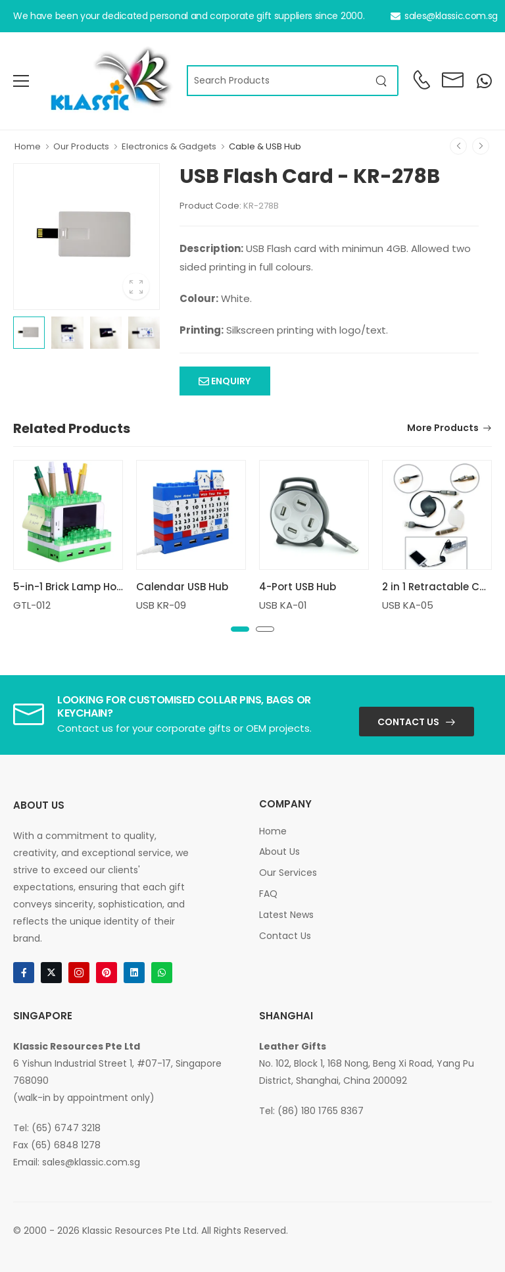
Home (27, 146)
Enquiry (230, 381)
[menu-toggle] (21, 81)
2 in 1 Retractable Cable (442, 587)
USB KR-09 (161, 605)
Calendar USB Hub (182, 587)
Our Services (288, 872)
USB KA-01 (283, 605)
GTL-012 (32, 605)
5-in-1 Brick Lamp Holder (74, 587)
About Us (279, 851)
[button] (240, 629)
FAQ (268, 893)
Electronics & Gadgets (169, 146)
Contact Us (408, 721)
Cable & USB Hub (265, 146)
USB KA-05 (407, 605)
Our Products (81, 146)
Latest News (286, 914)
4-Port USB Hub (297, 587)
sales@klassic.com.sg (444, 15)
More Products (443, 428)
